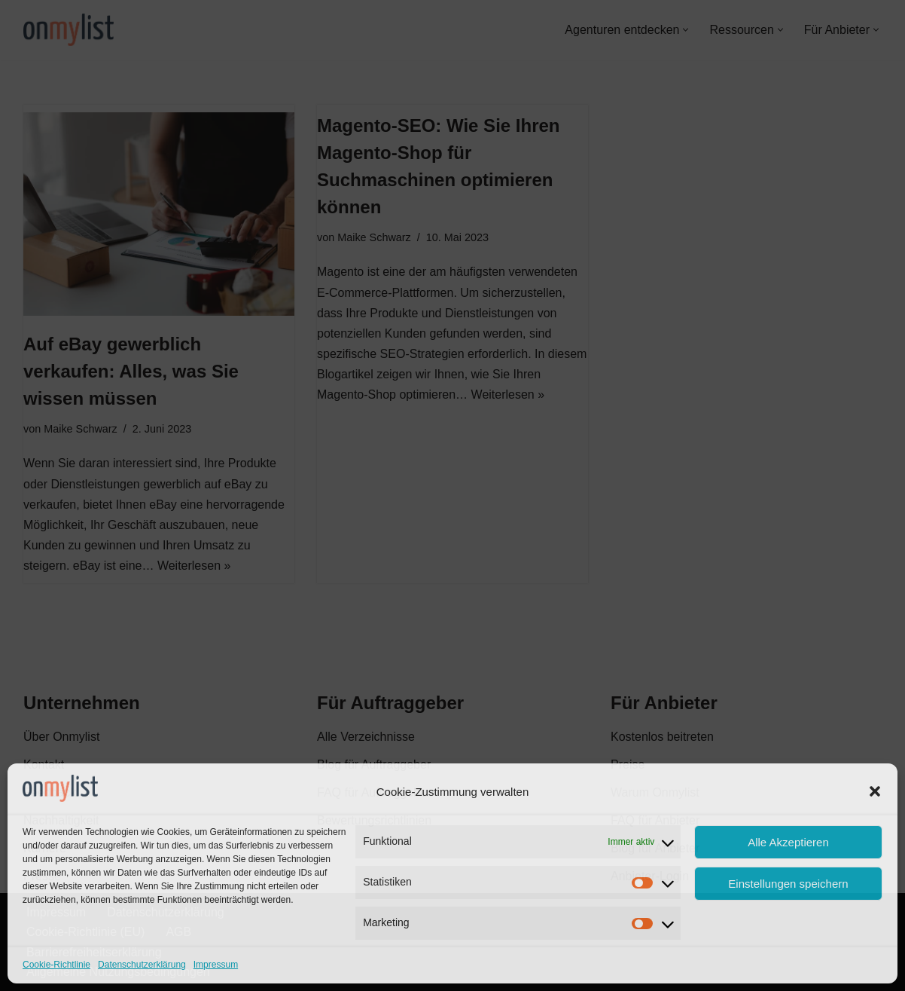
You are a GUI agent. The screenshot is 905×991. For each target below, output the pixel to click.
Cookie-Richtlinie (56, 964)
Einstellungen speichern (788, 883)
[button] (874, 791)
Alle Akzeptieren (788, 842)
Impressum (215, 964)
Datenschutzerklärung (142, 964)
